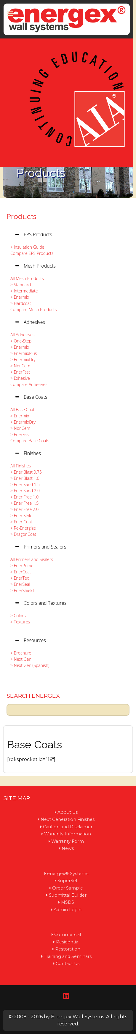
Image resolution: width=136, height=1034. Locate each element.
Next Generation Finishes (68, 819)
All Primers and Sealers (30, 559)
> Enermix (18, 297)
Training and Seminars (68, 956)
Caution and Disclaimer (67, 826)
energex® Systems (67, 873)
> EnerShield (20, 590)
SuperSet (67, 880)
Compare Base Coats (28, 440)
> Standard (19, 284)
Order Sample (67, 888)
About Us (67, 812)
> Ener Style (19, 515)
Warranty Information (67, 834)
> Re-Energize (21, 528)
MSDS (67, 902)
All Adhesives (20, 334)
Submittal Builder (68, 895)
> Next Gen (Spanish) (28, 665)
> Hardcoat (19, 303)
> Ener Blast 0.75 (24, 472)
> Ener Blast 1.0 (23, 478)
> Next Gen (19, 659)
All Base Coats (21, 409)
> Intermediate (22, 291)
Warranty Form (67, 841)
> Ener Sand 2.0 (23, 490)
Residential (67, 942)
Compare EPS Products (30, 253)
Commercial (67, 934)
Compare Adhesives (27, 384)
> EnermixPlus (22, 353)
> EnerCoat (19, 572)
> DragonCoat (21, 534)
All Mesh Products (25, 278)
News (68, 848)
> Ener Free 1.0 (23, 497)
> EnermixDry (21, 359)
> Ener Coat (19, 522)
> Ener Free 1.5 (23, 503)
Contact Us (67, 963)
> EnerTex (18, 578)
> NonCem (18, 366)
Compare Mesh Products (32, 309)
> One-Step (19, 341)
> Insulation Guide (25, 247)
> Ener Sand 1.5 (23, 484)
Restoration (67, 949)
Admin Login (67, 909)
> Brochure (19, 653)
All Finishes (19, 466)
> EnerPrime (20, 565)
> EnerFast (18, 372)
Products (21, 216)
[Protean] (67, 19)
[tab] (68, 234)
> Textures (18, 622)
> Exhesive (18, 378)
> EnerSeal (18, 584)
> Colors (16, 615)
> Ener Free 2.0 (23, 509)
